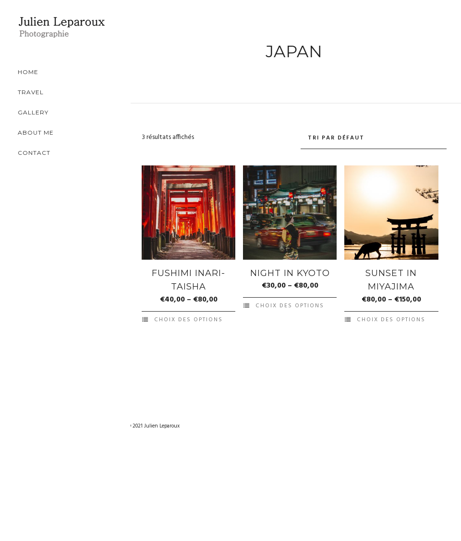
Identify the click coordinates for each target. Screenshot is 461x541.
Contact (49, 152)
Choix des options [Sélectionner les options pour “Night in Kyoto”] (289, 306)
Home (43, 71)
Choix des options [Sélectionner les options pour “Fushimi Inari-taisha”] (188, 319)
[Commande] (374, 138)
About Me (51, 132)
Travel (46, 92)
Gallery (48, 112)
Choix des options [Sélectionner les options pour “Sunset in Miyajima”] (391, 319)
